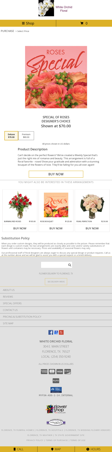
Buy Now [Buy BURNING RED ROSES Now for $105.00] (19, 228)
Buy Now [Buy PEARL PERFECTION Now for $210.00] (92, 228)
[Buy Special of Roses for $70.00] (56, 174)
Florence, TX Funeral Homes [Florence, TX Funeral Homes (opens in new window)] (17, 430)
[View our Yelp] (61, 333)
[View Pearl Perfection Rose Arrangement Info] (92, 205)
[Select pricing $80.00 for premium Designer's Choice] (26, 136)
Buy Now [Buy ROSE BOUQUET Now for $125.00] (56, 228)
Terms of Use (77, 440)
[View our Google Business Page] (56, 333)
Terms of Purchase (57, 440)
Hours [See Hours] (93, 449)
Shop (28, 23)
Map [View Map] (56, 449)
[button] (56, 390)
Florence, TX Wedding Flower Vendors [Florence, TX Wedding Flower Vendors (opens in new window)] (88, 430)
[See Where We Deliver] (56, 281)
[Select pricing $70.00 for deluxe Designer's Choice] (11, 136)
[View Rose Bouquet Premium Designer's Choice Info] (56, 205)
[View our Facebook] (50, 333)
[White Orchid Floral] (56, 15)
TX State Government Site (69, 435)
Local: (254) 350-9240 (56, 357)
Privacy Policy (35, 440)
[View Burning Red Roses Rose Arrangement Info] (20, 205)
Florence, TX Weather (40, 435)
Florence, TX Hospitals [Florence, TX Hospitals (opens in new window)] (49, 430)
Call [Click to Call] (18, 449)
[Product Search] (56, 265)
